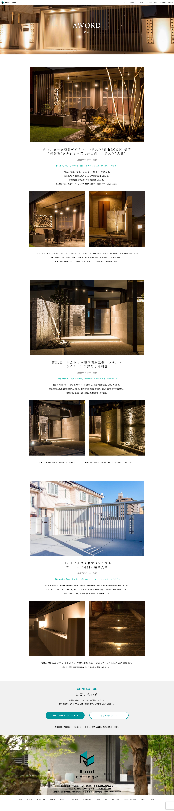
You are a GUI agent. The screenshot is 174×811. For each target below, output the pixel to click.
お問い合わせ (167, 3)
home (10, 799)
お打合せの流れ (152, 3)
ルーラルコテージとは (157, 799)
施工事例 (113, 3)
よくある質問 (136, 799)
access (80, 807)
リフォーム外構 (126, 3)
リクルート (66, 799)
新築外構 (139, 3)
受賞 (124, 799)
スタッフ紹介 (81, 799)
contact (93, 807)
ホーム (81, 3)
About (114, 799)
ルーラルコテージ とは (97, 3)
